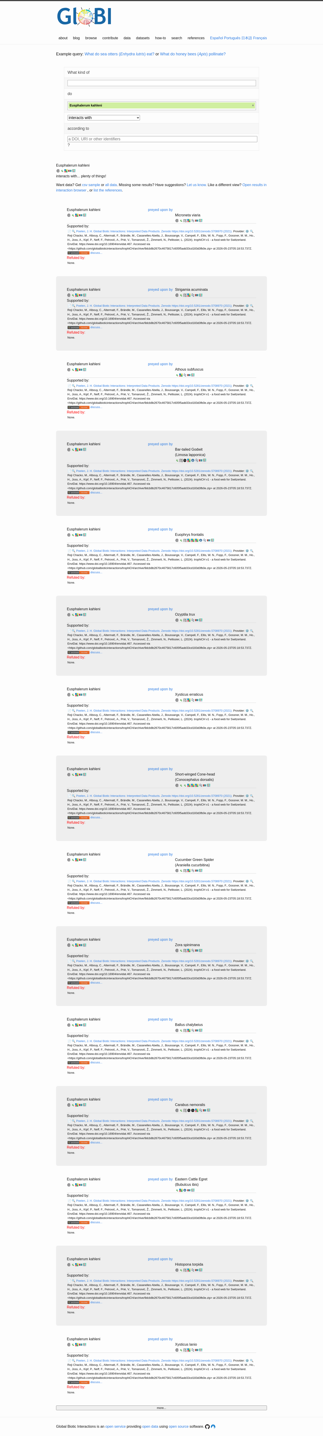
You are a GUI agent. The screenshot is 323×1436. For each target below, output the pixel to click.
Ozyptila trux (185, 614)
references (196, 38)
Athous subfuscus (189, 369)
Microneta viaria (187, 215)
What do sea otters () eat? (119, 54)
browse (91, 38)
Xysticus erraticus (189, 694)
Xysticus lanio (186, 1344)
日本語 (246, 38)
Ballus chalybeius (189, 1025)
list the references (108, 190)
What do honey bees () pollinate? (193, 54)
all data (111, 185)
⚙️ (247, 231)
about (63, 38)
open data (150, 1426)
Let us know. (197, 185)
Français (260, 38)
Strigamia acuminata (191, 289)
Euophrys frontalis (189, 535)
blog (76, 38)
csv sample (91, 185)
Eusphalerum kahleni (72, 165)
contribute (110, 38)
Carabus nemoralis (190, 1105)
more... (161, 1408)
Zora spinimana (187, 945)
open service (115, 1426)
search (176, 38)
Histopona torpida (189, 1264)
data (127, 38)
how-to (160, 38)
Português (232, 38)
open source (179, 1426)
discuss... (96, 252)
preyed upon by (160, 210)
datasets (143, 38)
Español (216, 38)
